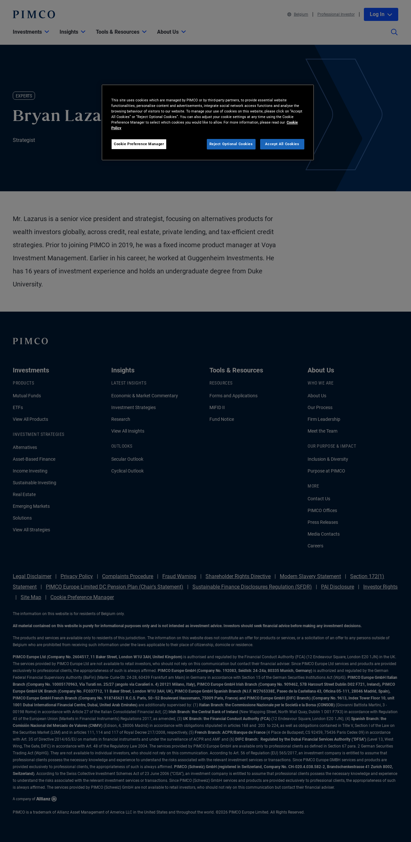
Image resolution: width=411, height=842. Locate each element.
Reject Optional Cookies (231, 144)
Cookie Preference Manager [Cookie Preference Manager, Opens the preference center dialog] (139, 144)
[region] (207, 122)
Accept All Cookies (282, 144)
